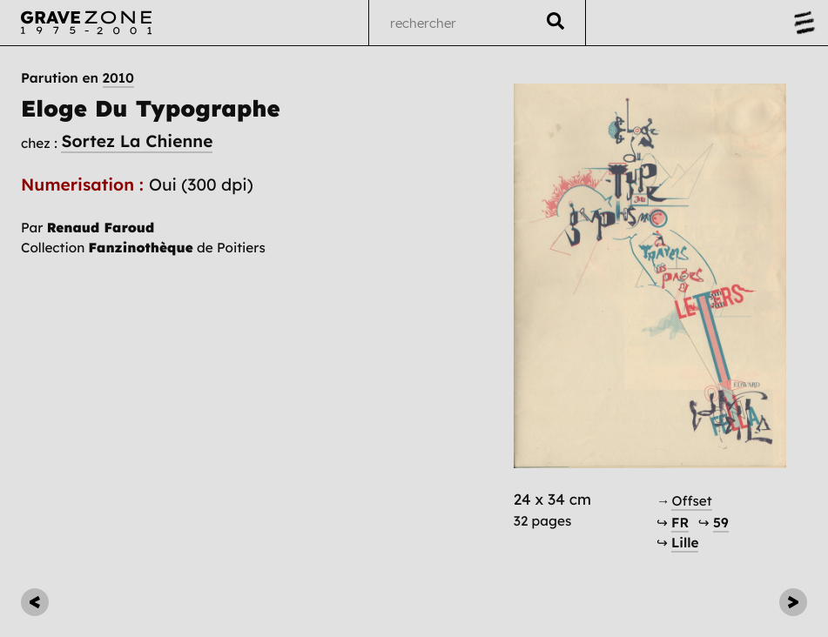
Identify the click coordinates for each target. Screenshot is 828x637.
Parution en (77, 78)
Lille (684, 542)
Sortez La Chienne (136, 141)
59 (721, 522)
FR (680, 522)
